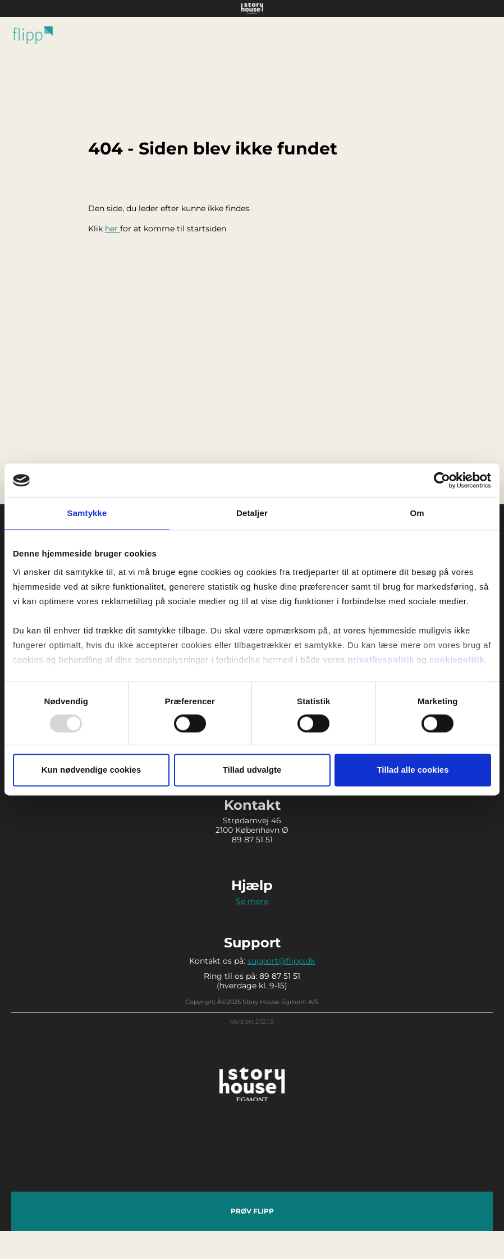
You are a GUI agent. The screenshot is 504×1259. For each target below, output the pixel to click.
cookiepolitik (456, 659)
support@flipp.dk (281, 961)
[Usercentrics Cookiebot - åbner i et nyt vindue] (442, 480)
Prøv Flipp (252, 1211)
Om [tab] (417, 513)
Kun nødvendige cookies (91, 770)
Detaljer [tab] (252, 513)
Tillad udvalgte (252, 770)
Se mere (252, 901)
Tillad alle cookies (412, 770)
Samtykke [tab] (87, 513)
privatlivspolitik (380, 659)
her (112, 228)
